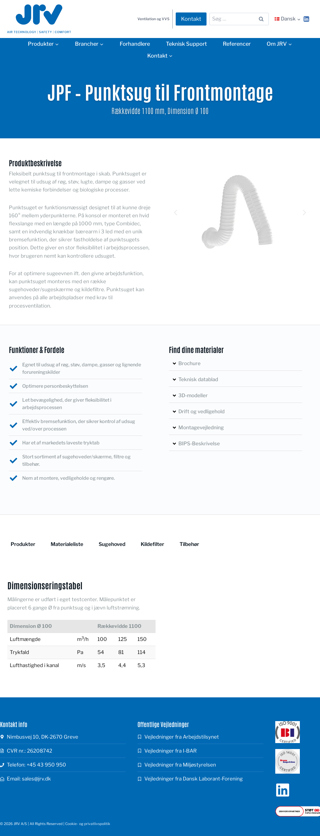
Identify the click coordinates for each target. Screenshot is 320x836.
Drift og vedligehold (201, 411)
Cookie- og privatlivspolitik (87, 823)
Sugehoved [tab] (112, 544)
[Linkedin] (306, 19)
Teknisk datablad (198, 379)
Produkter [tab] (23, 544)
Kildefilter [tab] (152, 544)
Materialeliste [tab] (67, 544)
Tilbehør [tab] (189, 544)
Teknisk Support (186, 44)
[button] (175, 212)
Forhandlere (135, 44)
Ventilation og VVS (153, 19)
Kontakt (191, 19)
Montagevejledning (201, 427)
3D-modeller (193, 395)
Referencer (237, 44)
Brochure (189, 363)
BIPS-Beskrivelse (199, 443)
